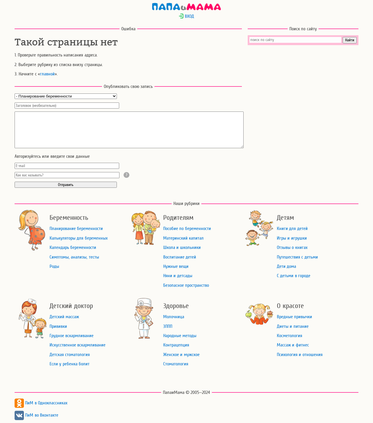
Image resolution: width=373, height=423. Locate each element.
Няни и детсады (177, 275)
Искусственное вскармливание (77, 345)
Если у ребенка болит (69, 364)
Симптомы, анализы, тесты (74, 257)
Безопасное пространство (186, 285)
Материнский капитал (183, 238)
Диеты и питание (293, 326)
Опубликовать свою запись (128, 86)
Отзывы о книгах (292, 247)
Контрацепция (176, 345)
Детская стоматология (70, 354)
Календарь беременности (73, 247)
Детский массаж (64, 316)
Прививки (58, 326)
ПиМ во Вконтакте (36, 415)
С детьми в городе (293, 275)
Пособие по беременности (187, 228)
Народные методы (179, 335)
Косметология (289, 335)
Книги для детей (292, 228)
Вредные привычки (294, 316)
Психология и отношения (300, 354)
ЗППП (167, 326)
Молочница (173, 316)
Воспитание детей (179, 257)
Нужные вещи (176, 266)
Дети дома (286, 266)
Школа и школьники (182, 247)
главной (47, 74)
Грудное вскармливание (72, 335)
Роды (54, 266)
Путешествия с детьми (297, 257)
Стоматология (175, 364)
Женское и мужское (181, 354)
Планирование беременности (76, 228)
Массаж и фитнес (293, 345)
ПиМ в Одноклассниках (41, 403)
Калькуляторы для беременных (79, 238)
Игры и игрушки (292, 238)
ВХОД (186, 16)
